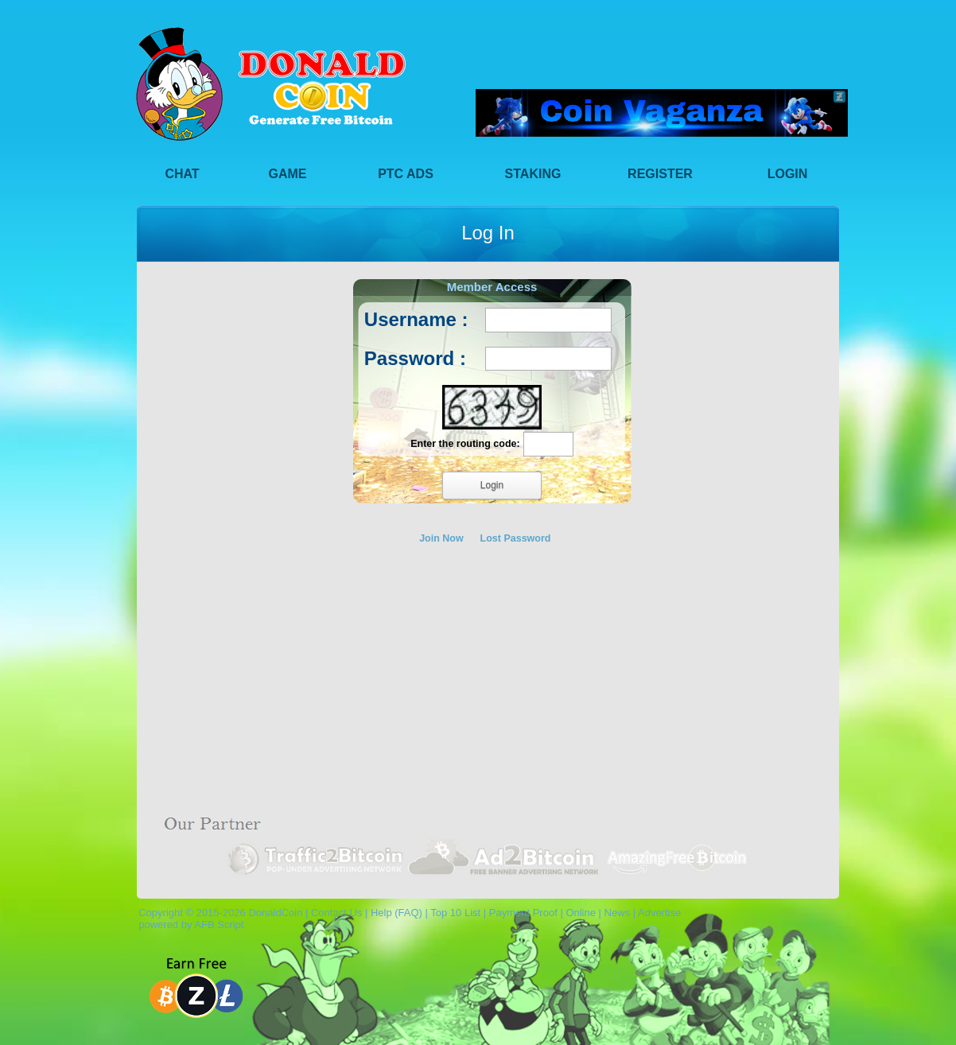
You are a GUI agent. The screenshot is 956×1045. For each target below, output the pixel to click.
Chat (182, 174)
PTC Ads (405, 174)
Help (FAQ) (396, 913)
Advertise (659, 913)
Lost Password (515, 538)
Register (660, 174)
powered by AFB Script (188, 924)
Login (788, 174)
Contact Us (336, 913)
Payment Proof (523, 913)
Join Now (441, 538)
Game (288, 174)
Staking (533, 174)
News (617, 913)
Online (580, 913)
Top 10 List (455, 913)
